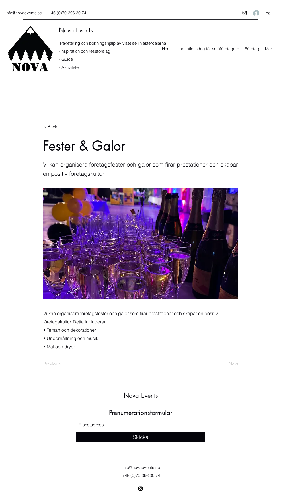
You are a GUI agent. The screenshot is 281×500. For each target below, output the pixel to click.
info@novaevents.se (24, 12)
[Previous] (62, 364)
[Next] (224, 364)
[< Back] (62, 126)
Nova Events (76, 30)
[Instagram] (244, 13)
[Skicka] (140, 437)
